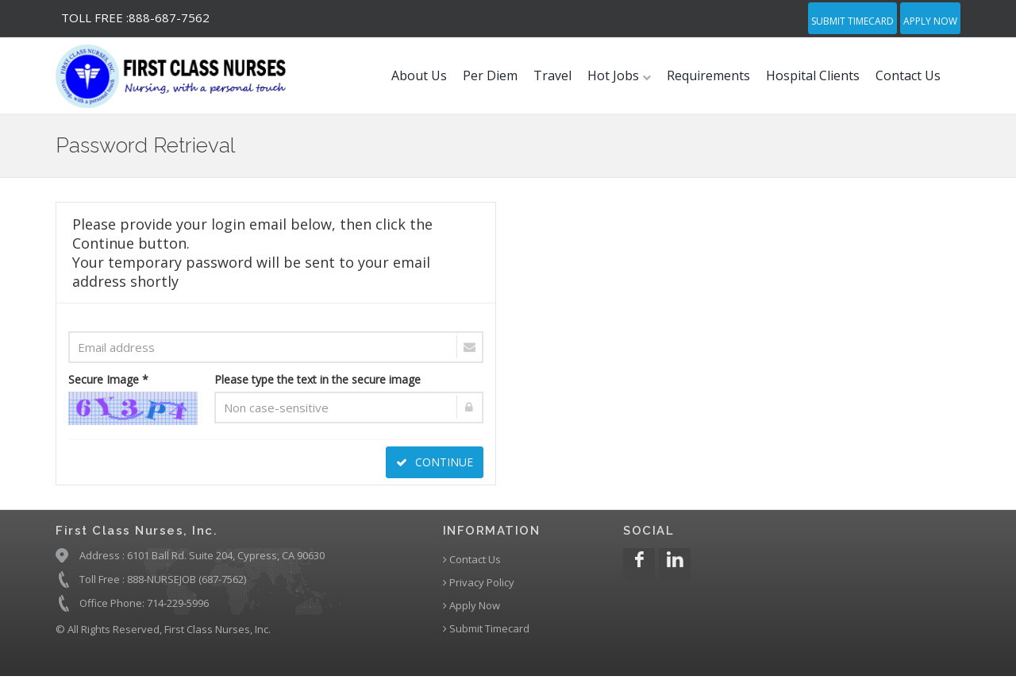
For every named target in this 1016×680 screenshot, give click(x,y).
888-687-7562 (135, 17)
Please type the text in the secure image (317, 379)
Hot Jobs (619, 75)
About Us (419, 75)
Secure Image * (108, 379)
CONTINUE (434, 461)
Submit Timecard (852, 21)
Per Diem (490, 75)
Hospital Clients (813, 75)
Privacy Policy (478, 582)
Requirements (708, 75)
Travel (552, 75)
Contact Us (908, 75)
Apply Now (930, 21)
